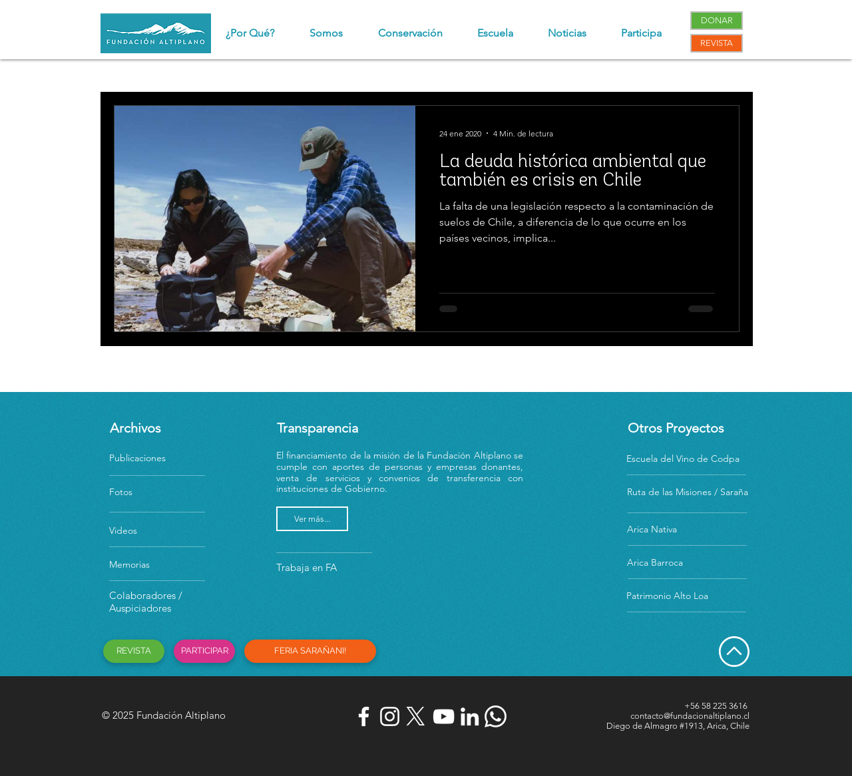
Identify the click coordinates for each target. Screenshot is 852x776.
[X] (416, 716)
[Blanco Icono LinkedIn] (470, 716)
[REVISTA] (716, 43)
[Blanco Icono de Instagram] (390, 716)
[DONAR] (716, 20)
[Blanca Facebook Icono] (364, 716)
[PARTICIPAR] (204, 651)
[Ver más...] (312, 518)
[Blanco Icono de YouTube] (444, 716)
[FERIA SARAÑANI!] (310, 651)
